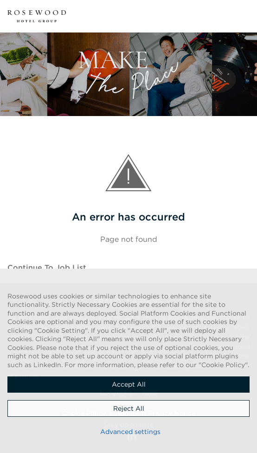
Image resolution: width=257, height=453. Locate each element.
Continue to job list (46, 267)
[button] (244, 16)
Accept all (129, 384)
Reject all (128, 408)
